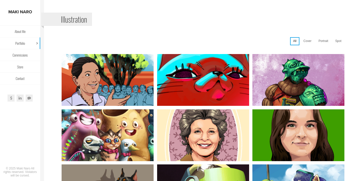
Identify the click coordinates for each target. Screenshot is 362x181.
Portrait (323, 41)
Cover (307, 41)
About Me (20, 31)
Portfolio (20, 43)
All (294, 41)
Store (20, 66)
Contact (20, 78)
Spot (338, 41)
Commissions (20, 55)
